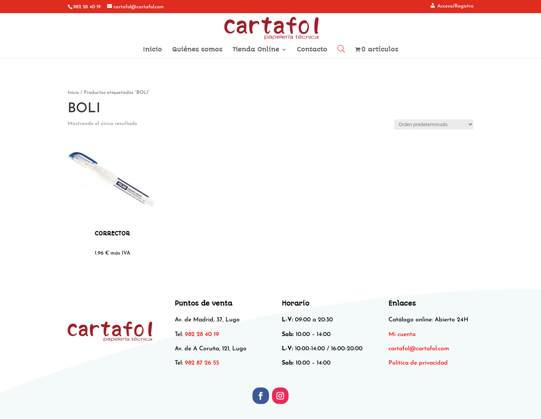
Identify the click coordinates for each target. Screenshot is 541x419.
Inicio (152, 50)
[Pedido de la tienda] (433, 124)
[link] (418, 349)
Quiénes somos (197, 50)
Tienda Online (256, 50)
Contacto (312, 50)
